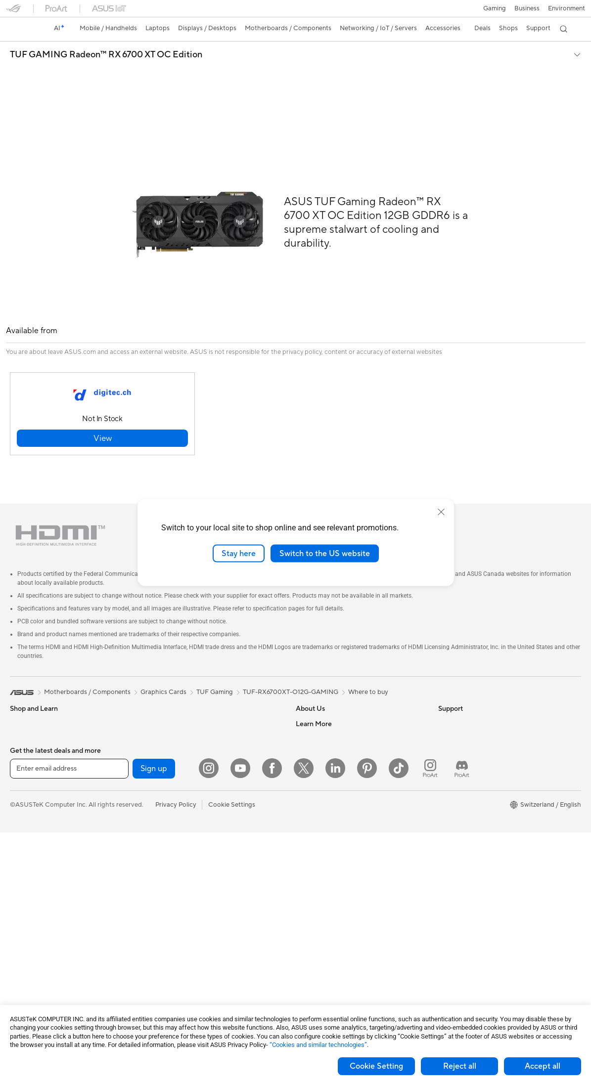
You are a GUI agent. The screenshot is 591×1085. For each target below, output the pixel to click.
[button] (494, 8)
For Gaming (27, 806)
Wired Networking (178, 850)
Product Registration (326, 879)
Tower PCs (25, 880)
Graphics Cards (33, 970)
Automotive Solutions (469, 805)
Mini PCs (23, 925)
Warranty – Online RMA (330, 834)
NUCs (19, 910)
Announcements (319, 731)
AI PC (446, 745)
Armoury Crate (460, 849)
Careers (307, 716)
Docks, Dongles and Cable (189, 984)
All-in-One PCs (31, 865)
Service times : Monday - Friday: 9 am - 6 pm (360, 923)
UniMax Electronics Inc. (330, 805)
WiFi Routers (170, 820)
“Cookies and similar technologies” (318, 1044)
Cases (160, 701)
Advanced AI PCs (463, 760)
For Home (24, 746)
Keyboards (167, 880)
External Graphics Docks (187, 790)
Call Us (306, 908)
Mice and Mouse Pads (183, 895)
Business (527, 8)
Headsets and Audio (180, 909)
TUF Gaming (214, 669)
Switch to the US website (324, 553)
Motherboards (31, 955)
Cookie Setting (376, 1066)
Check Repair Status (326, 849)
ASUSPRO (453, 790)
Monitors (23, 836)
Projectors (25, 851)
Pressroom (311, 760)
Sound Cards (170, 745)
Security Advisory (322, 938)
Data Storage (170, 775)
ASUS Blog (454, 834)
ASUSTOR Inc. (317, 775)
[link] (23, 29)
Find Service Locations (329, 864)
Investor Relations (322, 745)
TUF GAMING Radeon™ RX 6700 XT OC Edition (106, 54)
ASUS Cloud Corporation (333, 790)
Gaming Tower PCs (37, 895)
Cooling (162, 716)
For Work (23, 761)
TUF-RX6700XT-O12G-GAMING (290, 669)
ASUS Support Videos (328, 953)
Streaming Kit (171, 924)
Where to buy (368, 669)
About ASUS (314, 701)
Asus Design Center (467, 775)
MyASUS (309, 968)
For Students (28, 791)
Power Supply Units (179, 731)
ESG (444, 701)
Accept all (542, 1066)
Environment (566, 8)
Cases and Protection (182, 954)
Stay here (239, 553)
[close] (441, 512)
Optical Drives (172, 760)
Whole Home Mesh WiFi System (198, 835)
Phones (21, 716)
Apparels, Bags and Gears (188, 939)
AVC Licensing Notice (469, 820)
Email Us (308, 894)
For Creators (28, 776)
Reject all (459, 1066)
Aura (445, 864)
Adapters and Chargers (185, 969)
